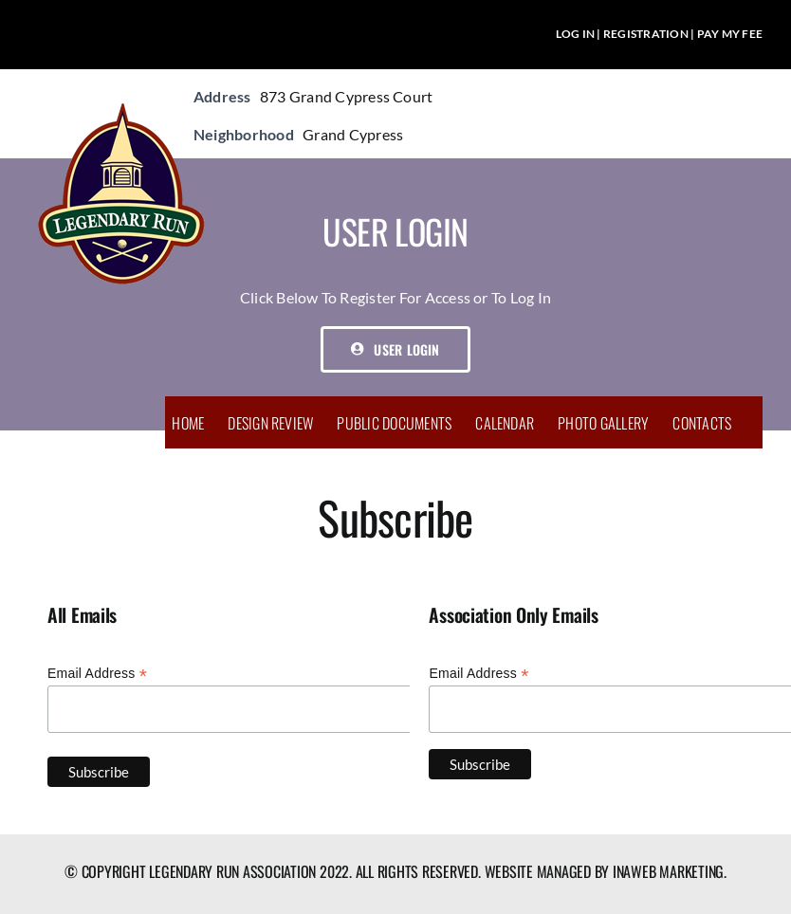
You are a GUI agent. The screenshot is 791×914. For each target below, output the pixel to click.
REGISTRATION (646, 34)
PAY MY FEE (730, 34)
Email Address (97, 674)
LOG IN (575, 34)
